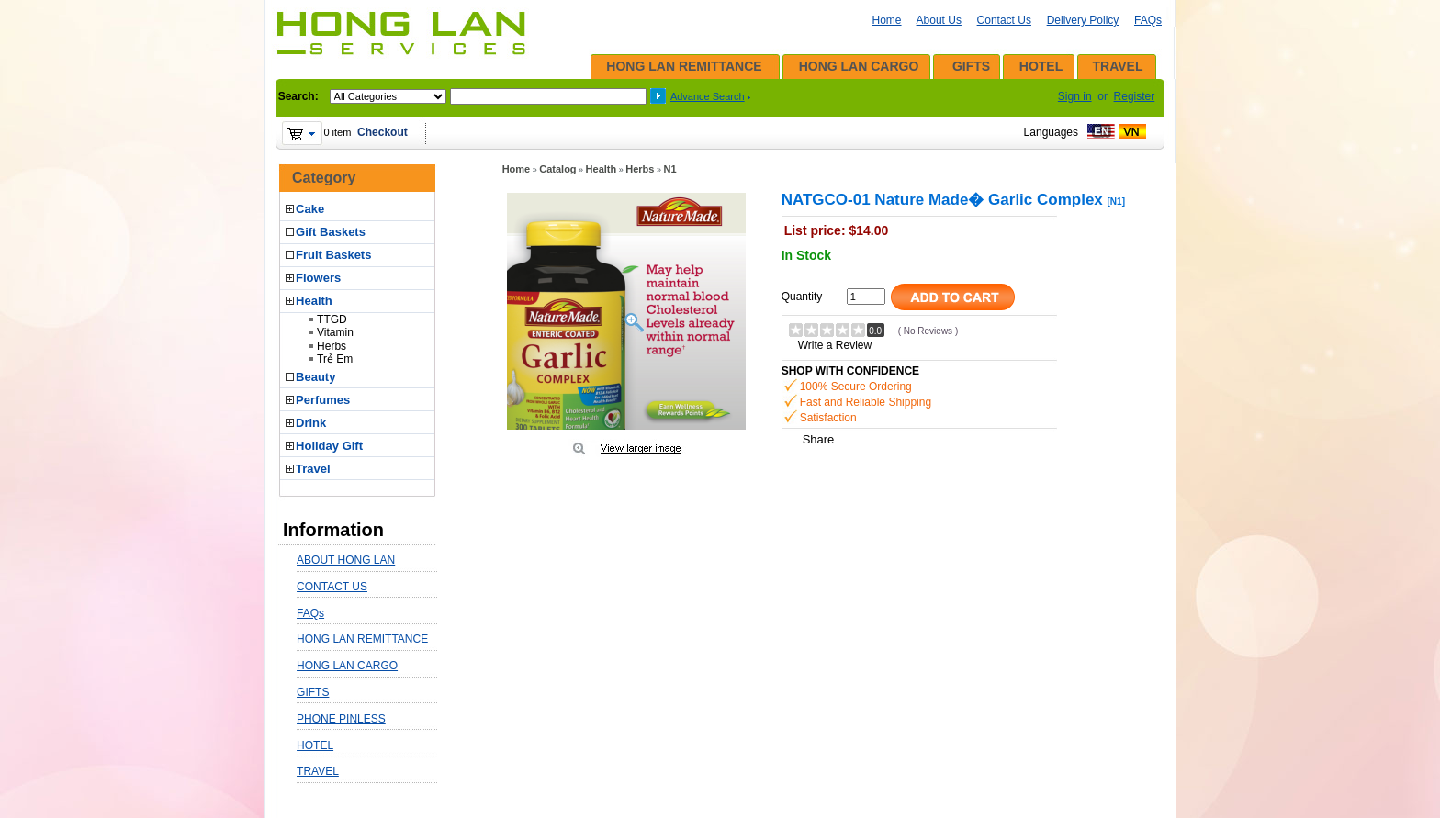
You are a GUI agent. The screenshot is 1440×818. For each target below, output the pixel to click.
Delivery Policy (1083, 20)
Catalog (557, 168)
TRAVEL (1118, 66)
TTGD (332, 319)
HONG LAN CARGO (859, 66)
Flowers (318, 278)
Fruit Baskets (333, 255)
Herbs (331, 346)
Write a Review (835, 345)
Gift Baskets (331, 232)
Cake (310, 209)
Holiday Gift (329, 446)
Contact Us (1004, 20)
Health (314, 301)
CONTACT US (332, 586)
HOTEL (1041, 66)
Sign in (1075, 96)
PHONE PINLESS (341, 718)
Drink (311, 423)
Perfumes (323, 400)
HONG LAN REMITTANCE (683, 66)
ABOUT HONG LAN (346, 560)
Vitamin (335, 332)
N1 (669, 168)
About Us (939, 20)
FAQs (1148, 20)
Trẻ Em (335, 359)
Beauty (315, 377)
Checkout (382, 132)
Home (887, 20)
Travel (313, 469)
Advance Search (707, 96)
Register (1134, 96)
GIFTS (971, 66)
